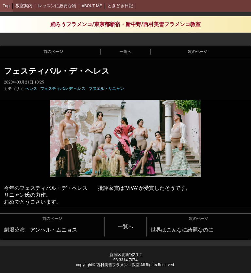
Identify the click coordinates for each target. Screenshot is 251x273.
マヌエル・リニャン (106, 88)
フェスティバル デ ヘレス (62, 88)
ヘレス (31, 88)
